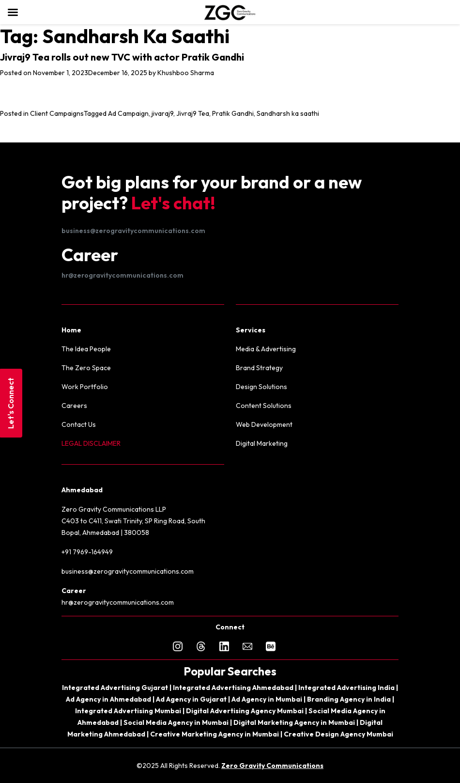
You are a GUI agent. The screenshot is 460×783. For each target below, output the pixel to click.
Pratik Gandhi (233, 113)
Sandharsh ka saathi (288, 113)
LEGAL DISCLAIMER (91, 443)
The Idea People (86, 349)
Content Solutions (263, 405)
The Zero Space (86, 367)
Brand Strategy (259, 367)
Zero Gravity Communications (272, 765)
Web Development (264, 424)
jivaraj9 (162, 113)
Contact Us (78, 424)
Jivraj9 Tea (192, 113)
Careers (74, 405)
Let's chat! (173, 203)
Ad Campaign (128, 113)
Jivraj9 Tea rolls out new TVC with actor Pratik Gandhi (122, 57)
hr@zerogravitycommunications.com (122, 275)
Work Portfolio (84, 386)
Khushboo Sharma (185, 72)
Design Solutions (261, 386)
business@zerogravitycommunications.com (133, 230)
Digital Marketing (262, 443)
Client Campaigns (57, 113)
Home (71, 330)
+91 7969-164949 (87, 552)
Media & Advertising (266, 349)
